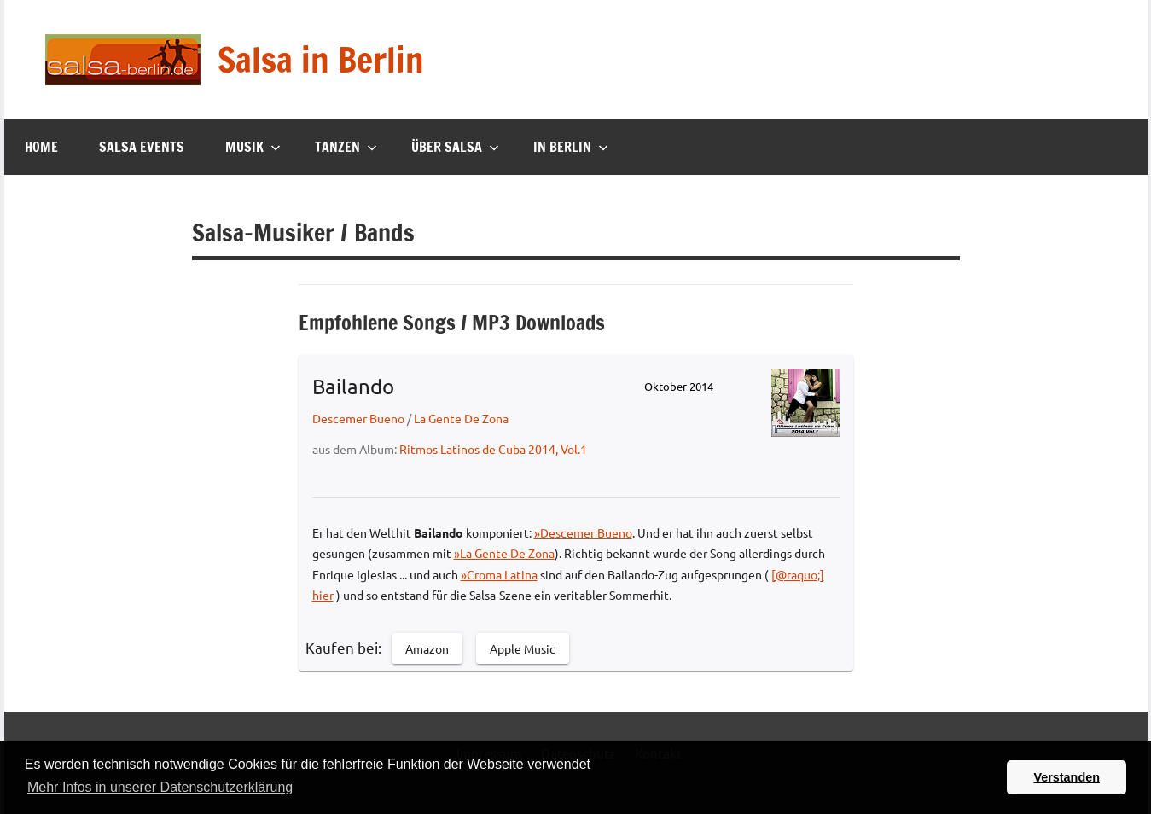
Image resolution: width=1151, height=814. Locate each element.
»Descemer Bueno (583, 532)
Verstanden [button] (1066, 777)
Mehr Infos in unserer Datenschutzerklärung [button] (160, 787)
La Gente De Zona (461, 418)
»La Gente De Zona (504, 553)
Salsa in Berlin (321, 59)
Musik (253, 146)
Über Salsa (455, 146)
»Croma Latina (499, 574)
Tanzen (346, 146)
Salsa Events (141, 146)
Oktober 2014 (678, 386)
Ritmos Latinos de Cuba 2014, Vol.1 (493, 448)
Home (41, 146)
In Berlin (570, 146)
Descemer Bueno (358, 418)
